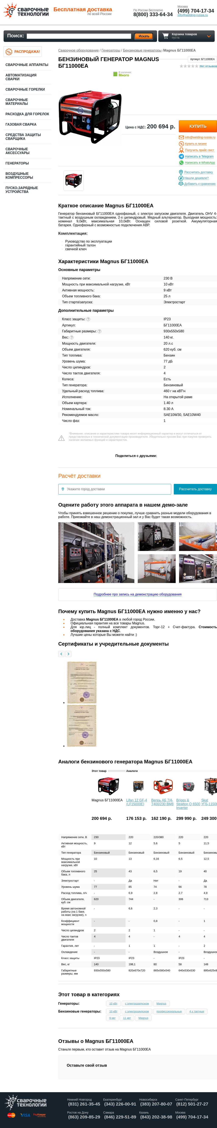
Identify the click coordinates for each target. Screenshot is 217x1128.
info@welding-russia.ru (200, 137)
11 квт (127, 1018)
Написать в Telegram (199, 156)
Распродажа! (27, 51)
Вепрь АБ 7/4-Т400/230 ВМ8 (162, 802)
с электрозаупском (137, 1011)
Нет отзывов (208, 66)
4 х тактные (196, 1011)
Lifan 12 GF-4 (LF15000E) (136, 802)
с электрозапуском (137, 1003)
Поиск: (15, 35)
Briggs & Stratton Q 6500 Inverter (188, 804)
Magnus (161, 1003)
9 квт (112, 1018)
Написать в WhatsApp (200, 162)
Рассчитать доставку (198, 172)
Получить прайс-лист (199, 150)
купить (198, 126)
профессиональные (169, 1011)
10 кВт (113, 1003)
